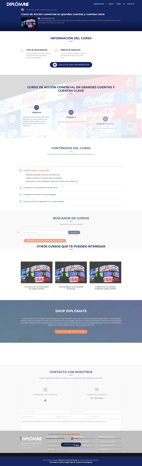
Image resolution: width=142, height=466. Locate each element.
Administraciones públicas (107, 445)
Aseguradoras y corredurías (108, 441)
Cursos (111, 4)
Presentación (99, 4)
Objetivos (36, 134)
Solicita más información (71, 65)
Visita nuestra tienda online (71, 332)
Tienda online (52, 445)
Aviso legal (51, 449)
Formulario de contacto (81, 441)
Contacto (130, 4)
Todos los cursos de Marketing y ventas (41, 10)
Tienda (118, 4)
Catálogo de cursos (105, 449)
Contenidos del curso (46, 18)
